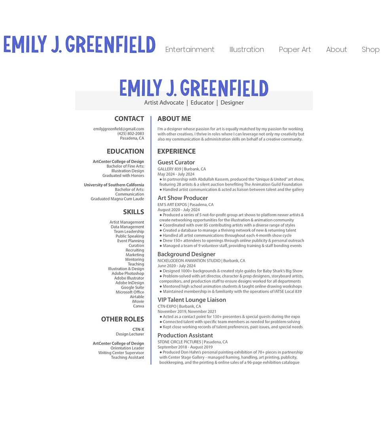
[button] (190, 49)
